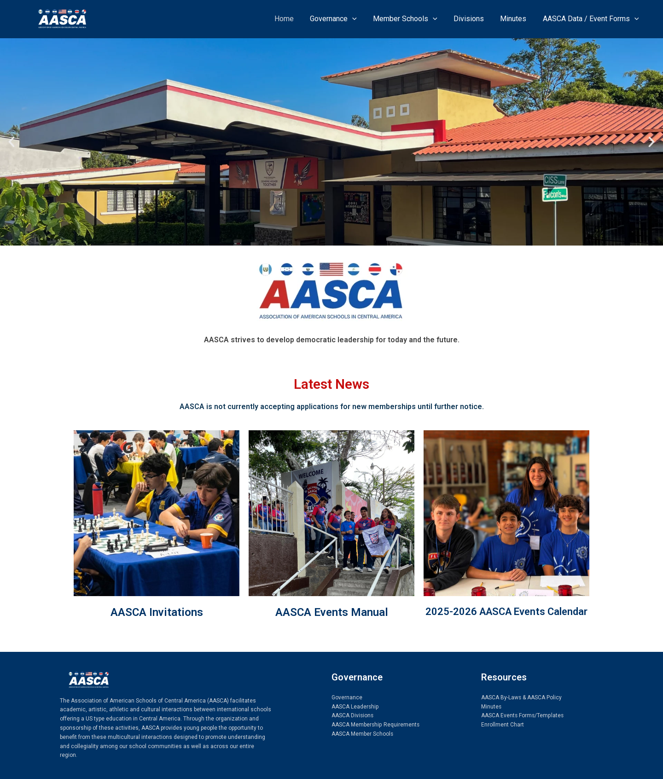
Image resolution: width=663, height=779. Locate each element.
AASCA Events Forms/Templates (522, 715)
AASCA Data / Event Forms (591, 18)
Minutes (515, 18)
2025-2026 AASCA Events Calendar (506, 611)
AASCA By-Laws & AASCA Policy (521, 697)
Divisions (472, 18)
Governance (340, 18)
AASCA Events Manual (331, 612)
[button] (11, 142)
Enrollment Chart (502, 724)
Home (292, 18)
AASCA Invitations (156, 612)
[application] (359, 18)
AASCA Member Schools (363, 734)
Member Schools (410, 18)
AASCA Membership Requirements (376, 724)
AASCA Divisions (353, 715)
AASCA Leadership (355, 706)
